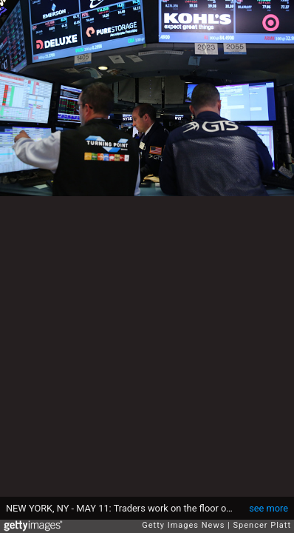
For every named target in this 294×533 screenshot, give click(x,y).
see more (268, 508)
